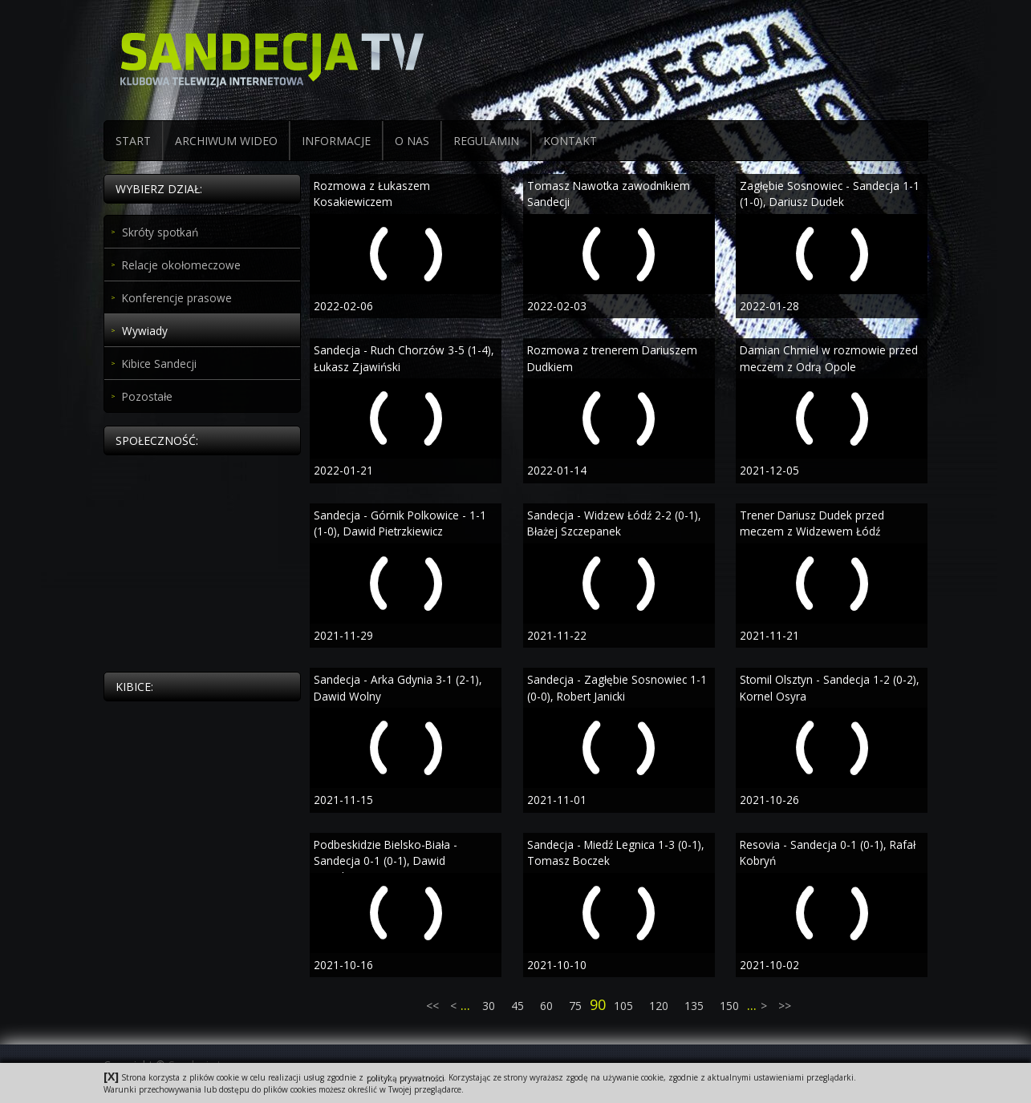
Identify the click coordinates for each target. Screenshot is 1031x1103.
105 (623, 1005)
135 (694, 1005)
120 (658, 1005)
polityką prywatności (405, 1077)
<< (434, 1005)
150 (729, 1005)
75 (575, 1005)
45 (517, 1005)
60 (546, 1005)
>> (783, 1005)
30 (488, 1005)
